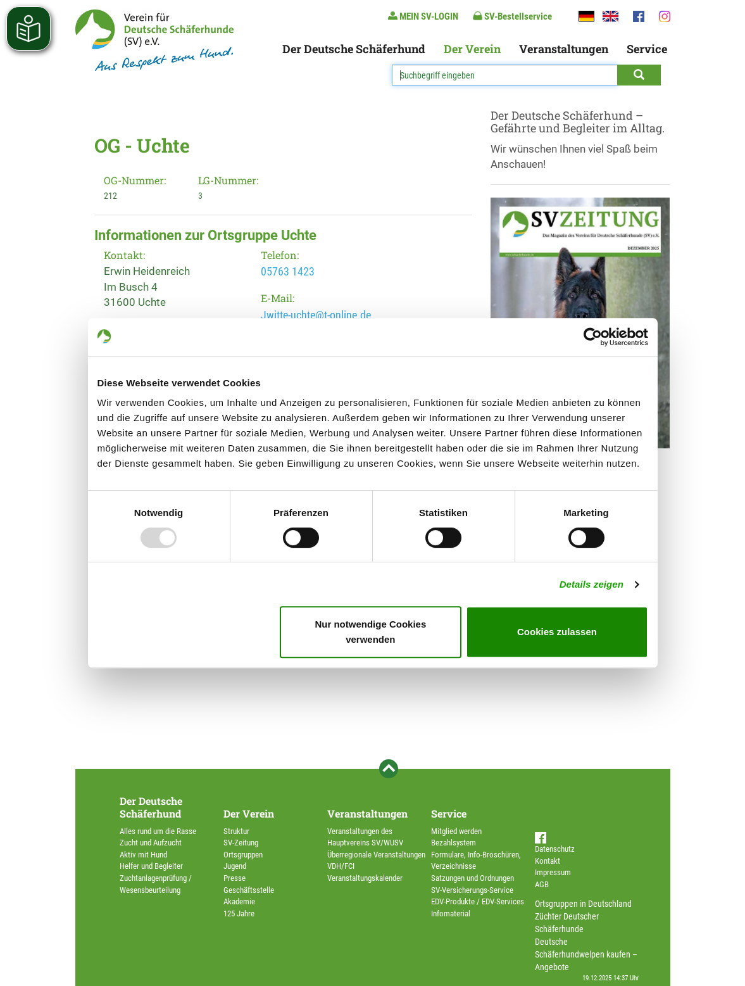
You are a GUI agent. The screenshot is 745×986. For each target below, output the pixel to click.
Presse (234, 878)
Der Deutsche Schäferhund (353, 48)
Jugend (234, 866)
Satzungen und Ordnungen (472, 878)
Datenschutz (555, 849)
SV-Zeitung (240, 842)
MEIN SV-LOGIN (423, 16)
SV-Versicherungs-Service (472, 890)
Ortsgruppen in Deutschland (583, 904)
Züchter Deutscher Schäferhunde (567, 922)
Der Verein (472, 48)
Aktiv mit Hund (143, 854)
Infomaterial (450, 913)
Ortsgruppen (243, 854)
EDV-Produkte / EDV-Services (477, 901)
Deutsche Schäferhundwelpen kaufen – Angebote (586, 954)
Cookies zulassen (557, 631)
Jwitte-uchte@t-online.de (316, 315)
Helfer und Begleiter (151, 866)
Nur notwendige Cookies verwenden (370, 632)
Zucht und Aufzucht (151, 842)
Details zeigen (591, 584)
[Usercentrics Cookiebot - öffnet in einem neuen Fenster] (592, 336)
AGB (542, 884)
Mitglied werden (456, 831)
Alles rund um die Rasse (158, 831)
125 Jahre (238, 913)
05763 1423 (288, 271)
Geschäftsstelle (248, 890)
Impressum (553, 872)
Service (647, 48)
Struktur (236, 831)
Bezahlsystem (453, 842)
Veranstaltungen (563, 48)
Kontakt (547, 861)
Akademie (239, 901)
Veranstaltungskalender (365, 878)
